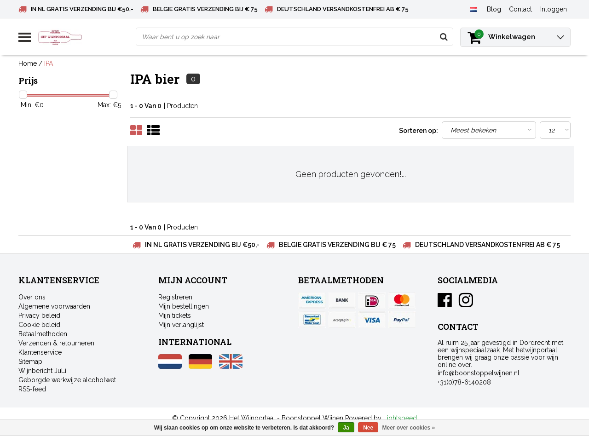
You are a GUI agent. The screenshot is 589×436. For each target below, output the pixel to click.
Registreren (175, 297)
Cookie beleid (39, 324)
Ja (346, 428)
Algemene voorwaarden (54, 306)
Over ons (32, 297)
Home (27, 63)
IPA (48, 63)
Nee (368, 428)
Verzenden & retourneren (56, 343)
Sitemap (30, 361)
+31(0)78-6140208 (464, 382)
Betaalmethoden (42, 334)
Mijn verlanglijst (181, 324)
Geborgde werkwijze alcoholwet (67, 380)
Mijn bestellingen (183, 306)
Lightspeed (400, 418)
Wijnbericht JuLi (42, 370)
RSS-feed (32, 389)
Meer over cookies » (408, 428)
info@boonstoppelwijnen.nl (479, 373)
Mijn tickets (174, 315)
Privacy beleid (39, 315)
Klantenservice (40, 352)
